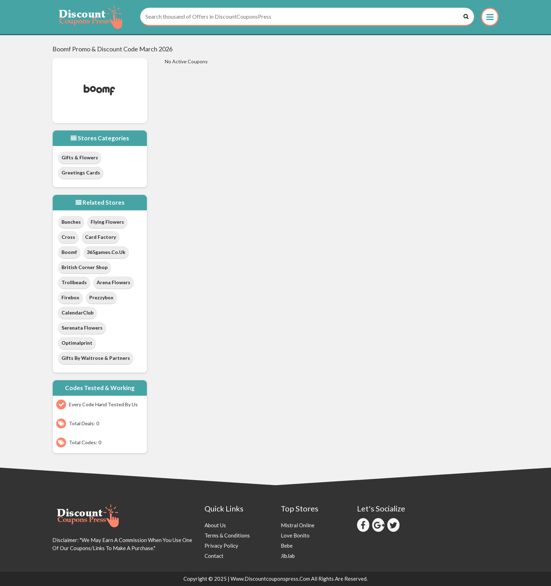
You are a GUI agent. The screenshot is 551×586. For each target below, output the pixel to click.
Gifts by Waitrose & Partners (95, 358)
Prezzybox (101, 297)
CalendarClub (77, 313)
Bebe (287, 545)
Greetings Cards (80, 173)
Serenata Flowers (82, 328)
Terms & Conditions (227, 535)
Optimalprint (76, 343)
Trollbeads (74, 282)
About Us (215, 525)
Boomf (69, 252)
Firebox (70, 297)
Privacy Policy (221, 545)
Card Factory (100, 237)
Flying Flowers (107, 222)
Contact (214, 556)
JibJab (288, 556)
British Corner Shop (84, 267)
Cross (68, 237)
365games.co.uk (106, 252)
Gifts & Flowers (79, 157)
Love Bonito (295, 535)
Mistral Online (298, 525)
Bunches (71, 222)
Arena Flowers (113, 282)
